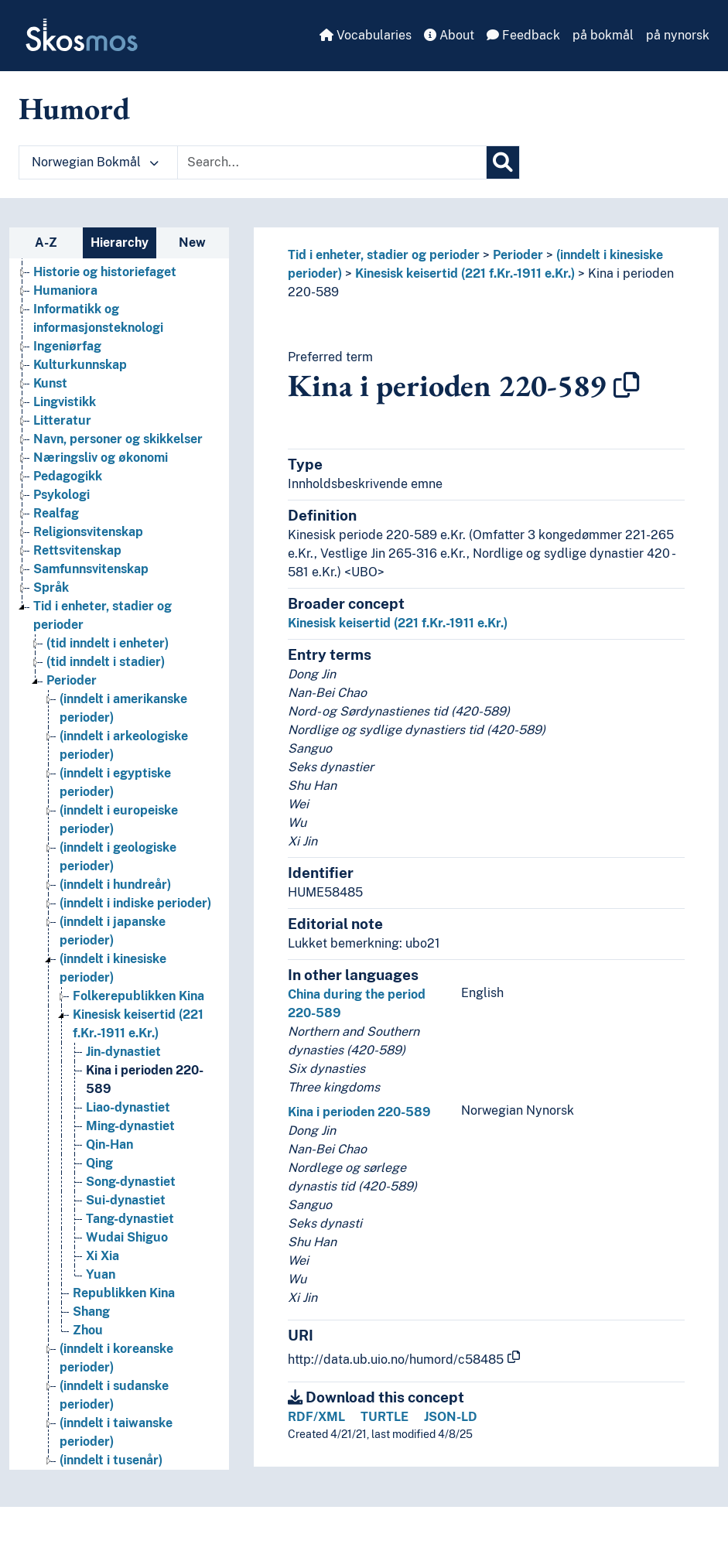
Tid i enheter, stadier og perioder (384, 255)
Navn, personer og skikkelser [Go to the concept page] (118, 439)
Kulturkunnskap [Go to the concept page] (80, 364)
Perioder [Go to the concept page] (71, 680)
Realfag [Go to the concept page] (56, 513)
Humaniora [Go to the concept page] (65, 290)
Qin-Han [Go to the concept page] (109, 1144)
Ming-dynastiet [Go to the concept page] (130, 1126)
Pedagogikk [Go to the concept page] (67, 476)
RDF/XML (316, 1416)
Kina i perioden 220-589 (359, 1112)
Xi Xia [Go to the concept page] (102, 1256)
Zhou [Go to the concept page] (88, 1330)
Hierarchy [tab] (120, 242)
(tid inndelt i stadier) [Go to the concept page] (105, 661)
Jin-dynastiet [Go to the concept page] (123, 1051)
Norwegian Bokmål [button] (95, 162)
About (449, 35)
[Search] (503, 162)
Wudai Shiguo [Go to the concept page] (127, 1237)
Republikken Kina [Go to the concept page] (124, 1293)
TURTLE (384, 1416)
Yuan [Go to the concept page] (100, 1274)
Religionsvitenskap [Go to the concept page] (88, 531)
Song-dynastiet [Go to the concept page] (131, 1181)
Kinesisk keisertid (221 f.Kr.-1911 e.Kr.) (465, 273)
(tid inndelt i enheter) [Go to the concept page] (107, 643)
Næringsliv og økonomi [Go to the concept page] (100, 457)
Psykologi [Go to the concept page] (61, 494)
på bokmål (603, 35)
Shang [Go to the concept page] (91, 1311)
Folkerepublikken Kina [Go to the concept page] (138, 996)
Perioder (518, 255)
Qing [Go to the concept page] (99, 1163)
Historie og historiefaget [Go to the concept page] (104, 272)
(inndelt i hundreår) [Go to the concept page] (115, 884)
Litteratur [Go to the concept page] (62, 420)
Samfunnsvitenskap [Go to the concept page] (91, 569)
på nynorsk (677, 35)
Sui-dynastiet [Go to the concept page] (126, 1200)
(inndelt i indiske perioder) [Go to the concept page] (135, 903)
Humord (74, 108)
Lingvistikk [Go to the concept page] (64, 402)
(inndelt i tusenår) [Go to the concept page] (111, 1460)
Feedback (523, 35)
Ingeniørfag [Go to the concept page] (67, 346)
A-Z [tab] (46, 242)
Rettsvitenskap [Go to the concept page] (77, 550)
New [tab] (192, 242)
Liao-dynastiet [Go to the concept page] (128, 1107)
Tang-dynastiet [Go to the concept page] (130, 1218)
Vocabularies (366, 35)
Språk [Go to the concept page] (51, 587)
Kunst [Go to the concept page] (50, 383)
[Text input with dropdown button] (332, 162)
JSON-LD (450, 1416)
